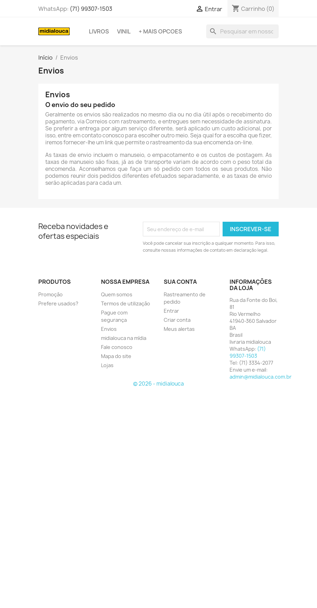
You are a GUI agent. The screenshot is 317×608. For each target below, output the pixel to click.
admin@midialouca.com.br (261, 376)
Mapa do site (116, 356)
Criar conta (177, 320)
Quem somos (116, 294)
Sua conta (180, 282)
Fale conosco (116, 347)
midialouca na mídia (123, 338)
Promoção (50, 294)
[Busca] (242, 31)
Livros (99, 31)
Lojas (107, 365)
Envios (109, 329)
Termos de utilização (125, 303)
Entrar (171, 310)
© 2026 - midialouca (158, 383)
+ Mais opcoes (160, 31)
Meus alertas (179, 329)
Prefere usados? (58, 303)
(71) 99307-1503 (91, 9)
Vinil (124, 31)
